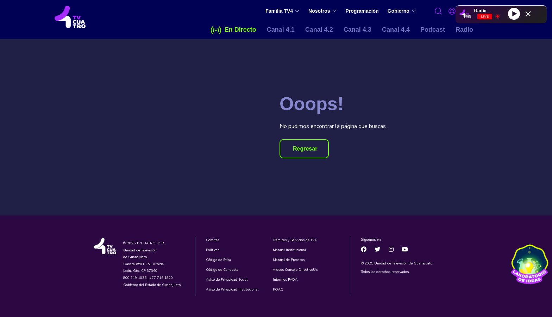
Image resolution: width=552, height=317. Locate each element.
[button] (304, 148)
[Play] (514, 13)
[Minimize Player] (528, 14)
